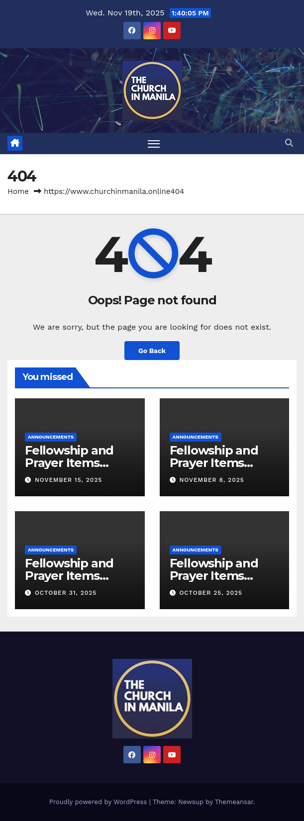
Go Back (152, 351)
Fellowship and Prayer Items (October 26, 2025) (222, 575)
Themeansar (234, 802)
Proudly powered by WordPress (99, 802)
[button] (289, 143)
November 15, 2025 (68, 479)
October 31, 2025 (66, 592)
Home (18, 191)
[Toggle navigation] (153, 143)
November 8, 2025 (211, 479)
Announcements (51, 437)
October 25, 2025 (210, 592)
